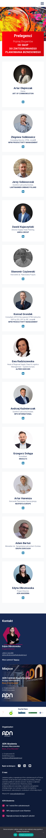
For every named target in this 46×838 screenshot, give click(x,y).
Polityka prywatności (26, 835)
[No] (43, 832)
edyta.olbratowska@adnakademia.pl (14, 655)
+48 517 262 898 (7, 653)
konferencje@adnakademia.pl (12, 758)
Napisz (16, 660)
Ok (15, 835)
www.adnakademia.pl (17, 794)
